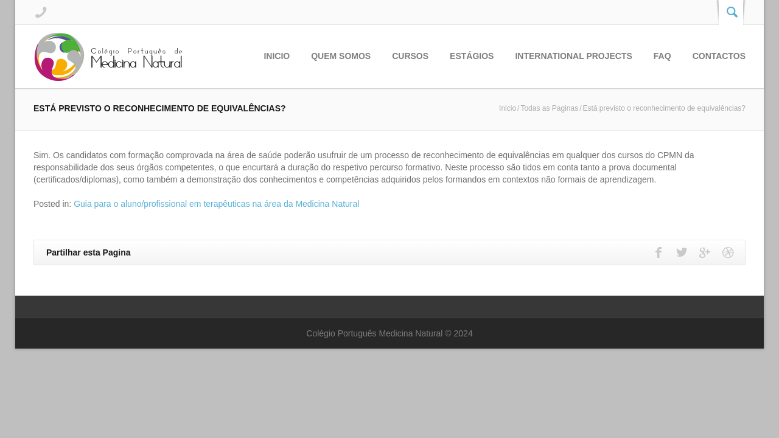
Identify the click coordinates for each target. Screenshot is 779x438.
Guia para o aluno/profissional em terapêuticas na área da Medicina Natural (216, 204)
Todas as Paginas (549, 108)
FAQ (662, 56)
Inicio (277, 56)
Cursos (410, 56)
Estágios (472, 56)
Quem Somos (341, 56)
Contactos (719, 56)
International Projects (573, 56)
